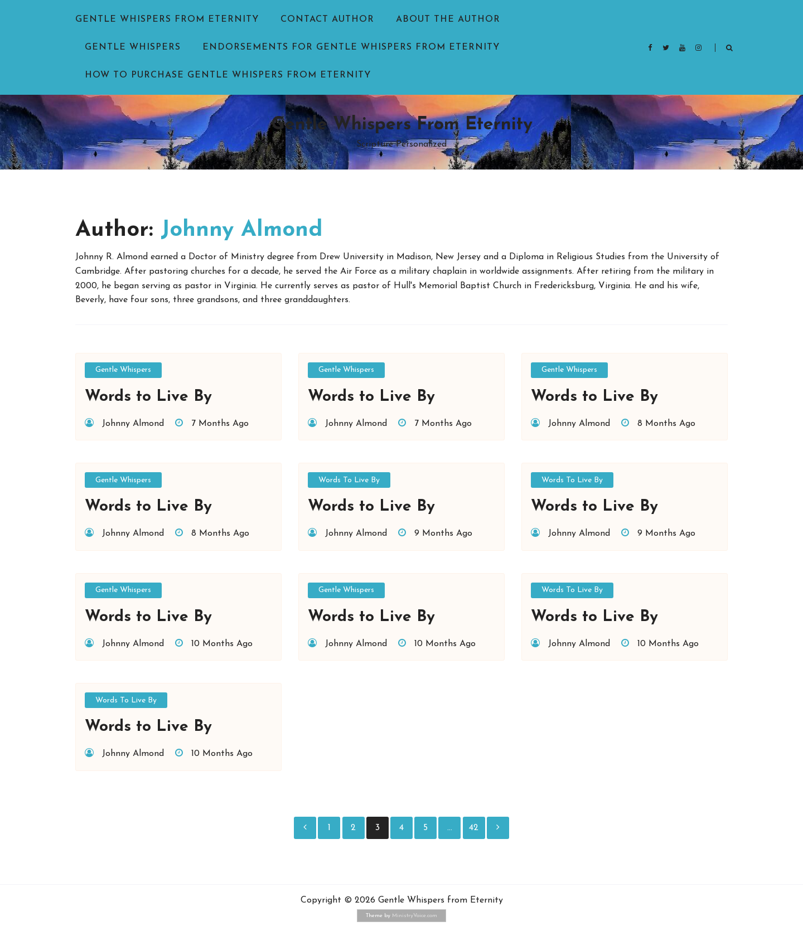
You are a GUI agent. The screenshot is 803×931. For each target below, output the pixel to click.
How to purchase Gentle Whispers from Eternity (228, 75)
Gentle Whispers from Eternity (167, 19)
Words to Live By (349, 480)
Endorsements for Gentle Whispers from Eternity (351, 47)
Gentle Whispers (133, 47)
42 (473, 827)
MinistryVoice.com (414, 916)
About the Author (448, 19)
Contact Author (327, 19)
